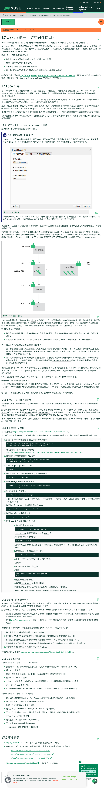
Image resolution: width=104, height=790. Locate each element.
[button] (8, 780)
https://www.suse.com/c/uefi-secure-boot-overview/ (32, 754)
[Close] (84, 775)
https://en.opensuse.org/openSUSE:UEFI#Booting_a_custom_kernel (40, 432)
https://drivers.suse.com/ (20, 620)
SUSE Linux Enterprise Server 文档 (16, 15)
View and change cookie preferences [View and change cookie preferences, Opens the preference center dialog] (69, 778)
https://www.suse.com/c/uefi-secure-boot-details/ (31, 758)
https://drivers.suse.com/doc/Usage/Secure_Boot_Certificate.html (46, 652)
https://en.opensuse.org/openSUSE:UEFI (22, 763)
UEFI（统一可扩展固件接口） (61, 15)
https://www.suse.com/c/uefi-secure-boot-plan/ (30, 750)
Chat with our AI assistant (88, 771)
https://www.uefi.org (14, 743)
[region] (47, 779)
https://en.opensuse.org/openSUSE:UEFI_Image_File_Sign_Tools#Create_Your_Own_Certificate (44, 452)
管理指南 (33, 15)
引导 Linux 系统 (44, 15)
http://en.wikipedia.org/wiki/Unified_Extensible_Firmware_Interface (47, 75)
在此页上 (8, 22)
